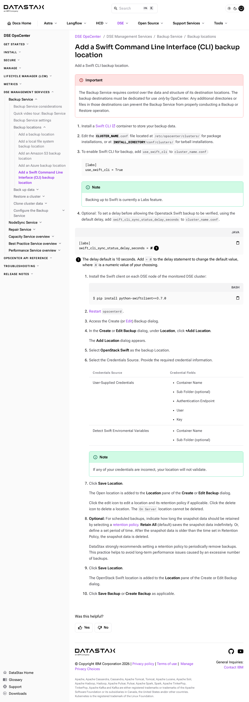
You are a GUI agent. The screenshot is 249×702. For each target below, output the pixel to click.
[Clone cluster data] (39, 203)
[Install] (34, 52)
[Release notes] (34, 274)
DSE (123, 23)
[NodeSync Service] (37, 222)
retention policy (125, 524)
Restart (106, 311)
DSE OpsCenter (88, 36)
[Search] (134, 8)
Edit (129, 321)
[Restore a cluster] (39, 196)
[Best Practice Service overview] (37, 243)
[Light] (229, 8)
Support (12, 687)
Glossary (12, 680)
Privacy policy (143, 664)
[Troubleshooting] (34, 266)
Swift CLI (103, 126)
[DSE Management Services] (34, 92)
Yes (84, 628)
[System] (241, 8)
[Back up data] (39, 189)
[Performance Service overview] (37, 250)
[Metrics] (34, 84)
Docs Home (19, 23)
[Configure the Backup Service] (39, 213)
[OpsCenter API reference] (34, 258)
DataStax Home (18, 673)
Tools (221, 23)
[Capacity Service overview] (37, 236)
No (103, 628)
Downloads (14, 693)
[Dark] (235, 8)
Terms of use (167, 664)
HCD (102, 23)
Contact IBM (233, 667)
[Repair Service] (37, 229)
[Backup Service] (37, 99)
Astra (51, 23)
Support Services (189, 23)
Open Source (151, 23)
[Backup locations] (39, 127)
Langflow (77, 23)
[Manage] (34, 68)
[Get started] (34, 44)
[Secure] (34, 60)
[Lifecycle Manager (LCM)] (34, 76)
